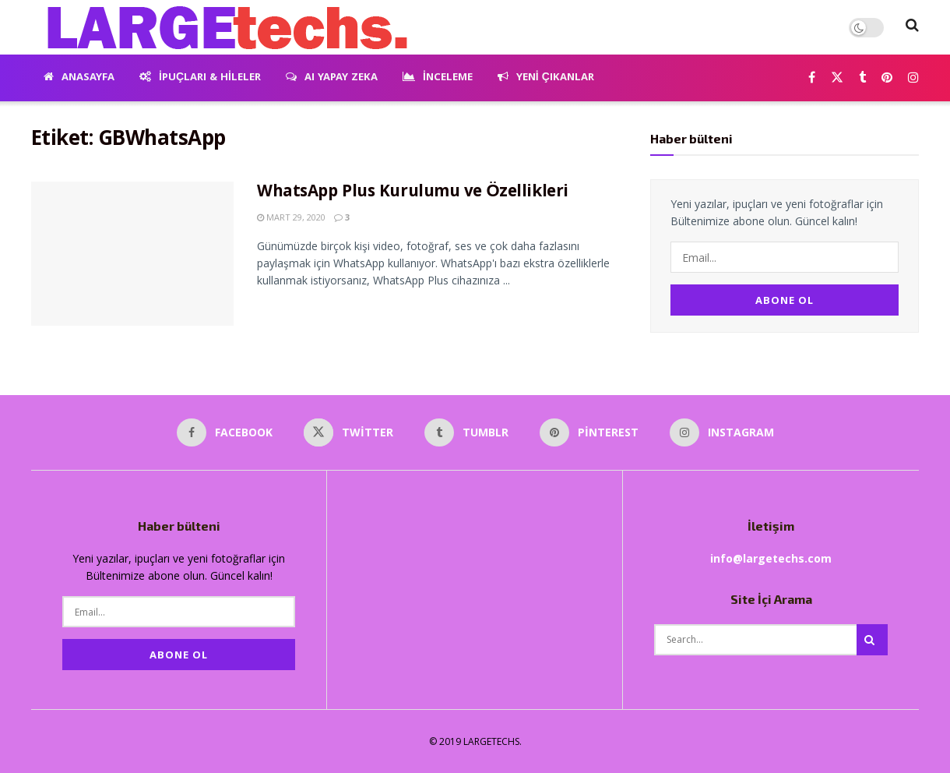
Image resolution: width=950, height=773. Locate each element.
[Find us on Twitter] (837, 78)
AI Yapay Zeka (332, 77)
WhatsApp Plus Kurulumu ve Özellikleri (412, 192)
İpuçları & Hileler (200, 77)
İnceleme (438, 77)
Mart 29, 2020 (291, 217)
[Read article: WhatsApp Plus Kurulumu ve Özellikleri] (132, 254)
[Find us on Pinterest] (886, 78)
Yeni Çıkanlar (546, 77)
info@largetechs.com (771, 556)
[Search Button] (912, 27)
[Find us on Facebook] (811, 78)
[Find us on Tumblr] (862, 78)
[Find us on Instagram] (913, 78)
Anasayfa (79, 77)
